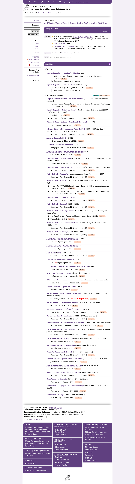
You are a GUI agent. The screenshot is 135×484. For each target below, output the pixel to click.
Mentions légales (91, 447)
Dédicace (88, 457)
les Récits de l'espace (93, 425)
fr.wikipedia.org (66, 53)
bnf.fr (56, 53)
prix (65, 2)
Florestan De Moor (54, 151)
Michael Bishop (53, 129)
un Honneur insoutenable (34, 468)
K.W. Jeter (50, 273)
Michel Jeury (90, 427)
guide (37, 43)
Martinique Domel (61, 450)
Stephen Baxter (53, 99)
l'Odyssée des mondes (69, 302)
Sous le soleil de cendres (79, 122)
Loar (59, 253)
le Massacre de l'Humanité (72, 99)
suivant (37, 51)
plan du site (36, 20)
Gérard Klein (59, 432)
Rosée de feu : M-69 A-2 (74, 309)
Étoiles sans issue (70, 246)
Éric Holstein (51, 266)
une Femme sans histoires (74, 323)
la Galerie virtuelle (61, 454)
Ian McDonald (52, 293)
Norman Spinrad (53, 359)
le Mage (61, 395)
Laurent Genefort (53, 246)
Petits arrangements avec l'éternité (74, 266)
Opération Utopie (69, 287)
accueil (28, 2)
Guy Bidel (58, 457)
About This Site (35, 65)
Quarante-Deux (42, 13)
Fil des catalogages (34, 59)
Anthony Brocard (53, 138)
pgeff (41, 2)
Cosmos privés (59, 439)
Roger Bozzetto (60, 435)
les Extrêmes (69, 316)
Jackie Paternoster (62, 462)
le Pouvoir (68, 352)
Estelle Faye (51, 238)
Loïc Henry (51, 253)
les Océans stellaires (65, 259)
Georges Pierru (91, 437)
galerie (71, 2)
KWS (26, 451)
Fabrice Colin (52, 145)
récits (60, 2)
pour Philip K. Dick (73, 129)
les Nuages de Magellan (68, 238)
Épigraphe (89, 455)
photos (85, 2)
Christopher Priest (54, 316)
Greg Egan (89, 435)
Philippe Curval (60, 429)
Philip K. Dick (52, 158)
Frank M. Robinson (54, 352)
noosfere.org (79, 53)
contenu (37, 46)
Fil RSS (109, 64)
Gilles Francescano (62, 460)
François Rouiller (61, 465)
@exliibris (36, 56)
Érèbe (64, 138)
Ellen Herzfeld (60, 447)
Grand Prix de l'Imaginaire (83, 36)
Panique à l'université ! (72, 365)
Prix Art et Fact (60, 44)
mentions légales (55, 407)
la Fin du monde (66, 145)
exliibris (35, 2)
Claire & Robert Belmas (56, 122)
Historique (89, 452)
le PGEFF (28, 439)
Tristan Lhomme (53, 287)
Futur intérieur (70, 329)
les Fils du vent (73, 372)
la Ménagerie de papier (33, 75)
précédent (36, 49)
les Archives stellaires (62, 425)
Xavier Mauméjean (54, 309)
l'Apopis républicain (70, 73)
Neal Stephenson (53, 365)
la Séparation (69, 345)
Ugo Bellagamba (53, 73)
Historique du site (34, 62)
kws (54, 2)
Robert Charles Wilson (55, 372)
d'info (64, 79)
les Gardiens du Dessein (74, 151)
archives (48, 2)
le (68, 338)
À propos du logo (91, 460)
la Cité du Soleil (68, 85)
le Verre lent (29, 460)
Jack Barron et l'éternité (72, 359)
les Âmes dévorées (64, 273)
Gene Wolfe (51, 379)
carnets (78, 2)
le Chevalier (63, 379)
